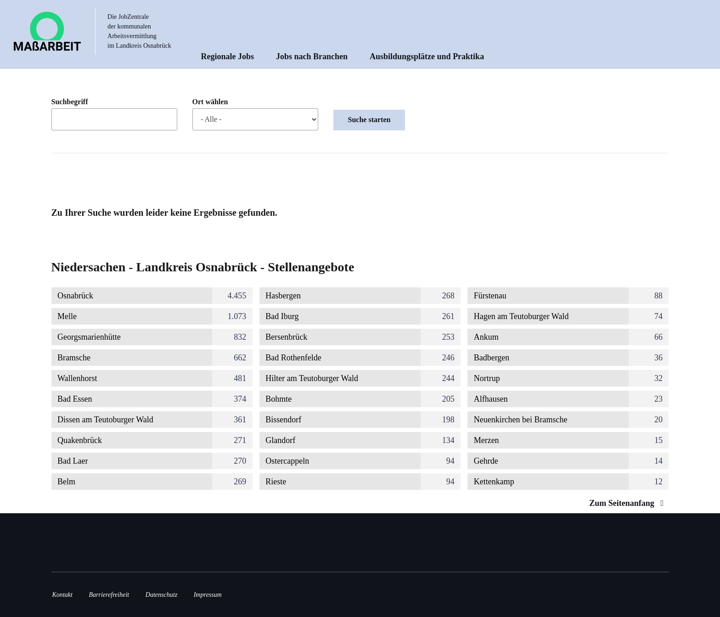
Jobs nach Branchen (312, 56)
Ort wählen (210, 102)
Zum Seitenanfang (628, 503)
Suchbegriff (69, 102)
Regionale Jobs (227, 56)
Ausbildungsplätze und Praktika (427, 56)
